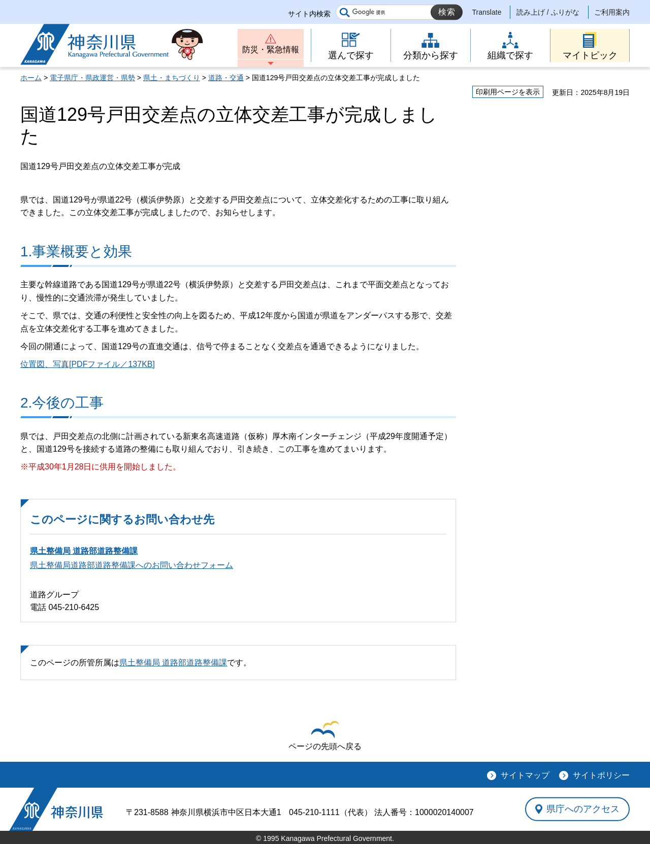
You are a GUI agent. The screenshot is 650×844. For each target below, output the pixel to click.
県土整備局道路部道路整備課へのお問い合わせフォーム (131, 565)
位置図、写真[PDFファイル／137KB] (87, 364)
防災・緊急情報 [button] (270, 49)
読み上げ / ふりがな (547, 12)
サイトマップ (525, 775)
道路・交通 (226, 78)
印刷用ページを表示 (508, 92)
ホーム (31, 78)
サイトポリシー (601, 775)
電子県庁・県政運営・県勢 (92, 78)
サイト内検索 (309, 14)
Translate (487, 12)
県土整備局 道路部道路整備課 (84, 551)
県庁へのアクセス (583, 809)
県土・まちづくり (171, 78)
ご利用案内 (612, 12)
